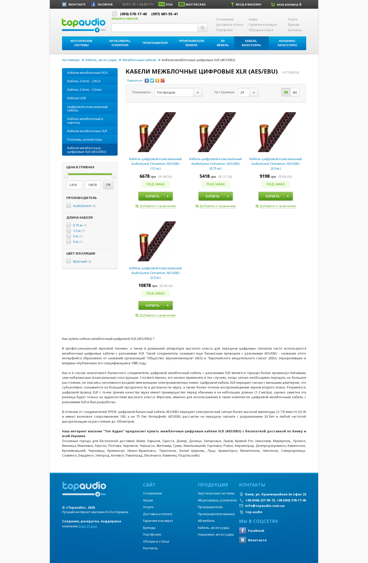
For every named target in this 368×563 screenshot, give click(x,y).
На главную (71, 60)
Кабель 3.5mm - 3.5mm (84, 89)
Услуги (292, 19)
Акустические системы (216, 493)
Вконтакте (253, 540)
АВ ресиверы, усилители (217, 500)
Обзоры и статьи (261, 30)
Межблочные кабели (139, 60)
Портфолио (224, 30)
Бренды (293, 24)
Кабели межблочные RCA (87, 72)
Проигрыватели (210, 507)
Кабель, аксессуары (101, 60)
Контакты (294, 30)
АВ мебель (206, 520)
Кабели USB (76, 98)
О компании (225, 19)
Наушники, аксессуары (216, 534)
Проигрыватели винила (216, 514)
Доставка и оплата (229, 24)
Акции (253, 19)
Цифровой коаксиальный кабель (87, 108)
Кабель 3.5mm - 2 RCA (83, 81)
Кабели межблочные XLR (87, 131)
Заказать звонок (124, 18)
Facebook (251, 530)
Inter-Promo (87, 526)
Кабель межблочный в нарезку (85, 120)
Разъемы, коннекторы (84, 139)
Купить (152, 196)
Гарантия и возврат (263, 24)
